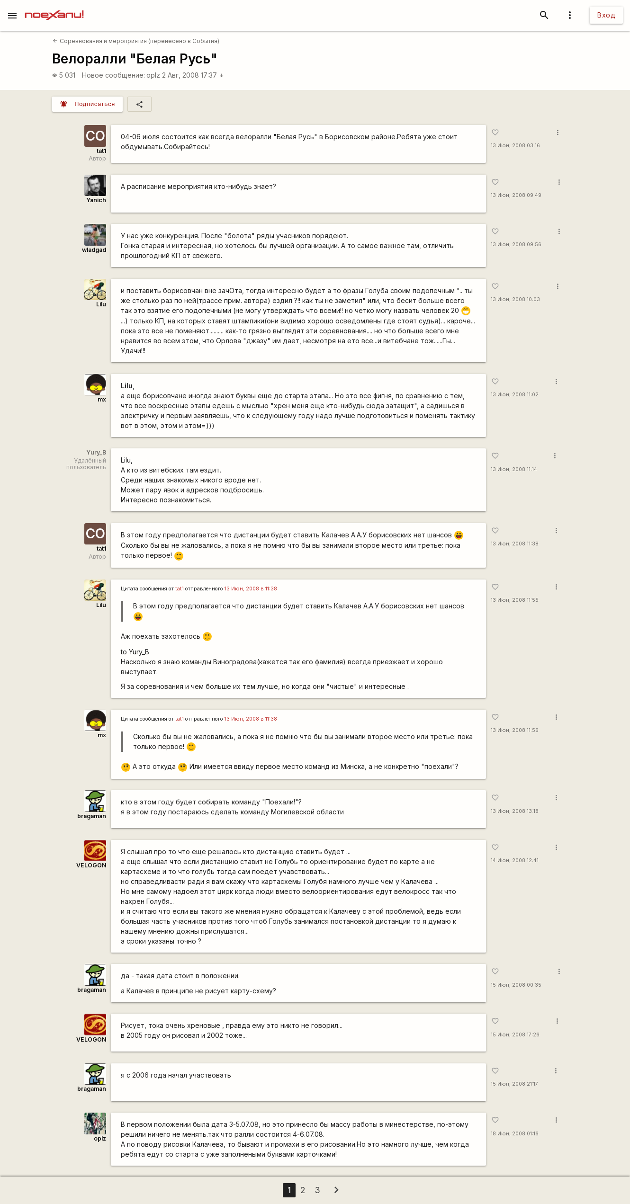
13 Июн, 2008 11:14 (514, 469)
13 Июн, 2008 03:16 (515, 146)
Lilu (101, 304)
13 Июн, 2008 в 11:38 (251, 589)
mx (102, 399)
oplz (153, 75)
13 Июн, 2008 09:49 (516, 195)
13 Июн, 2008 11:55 (515, 600)
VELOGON (91, 865)
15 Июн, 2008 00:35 (516, 985)
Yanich (96, 200)
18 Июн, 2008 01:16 (515, 1134)
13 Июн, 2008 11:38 (515, 544)
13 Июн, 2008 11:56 (515, 730)
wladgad (94, 249)
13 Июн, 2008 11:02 (515, 395)
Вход (606, 15)
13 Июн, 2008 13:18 (515, 811)
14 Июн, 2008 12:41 (515, 860)
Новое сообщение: (113, 75)
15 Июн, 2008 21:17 (514, 1084)
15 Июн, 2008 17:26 (515, 1035)
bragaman (91, 816)
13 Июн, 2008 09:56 (516, 244)
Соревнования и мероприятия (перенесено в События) (135, 41)
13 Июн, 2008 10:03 (515, 299)
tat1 (101, 150)
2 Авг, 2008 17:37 (193, 75)
